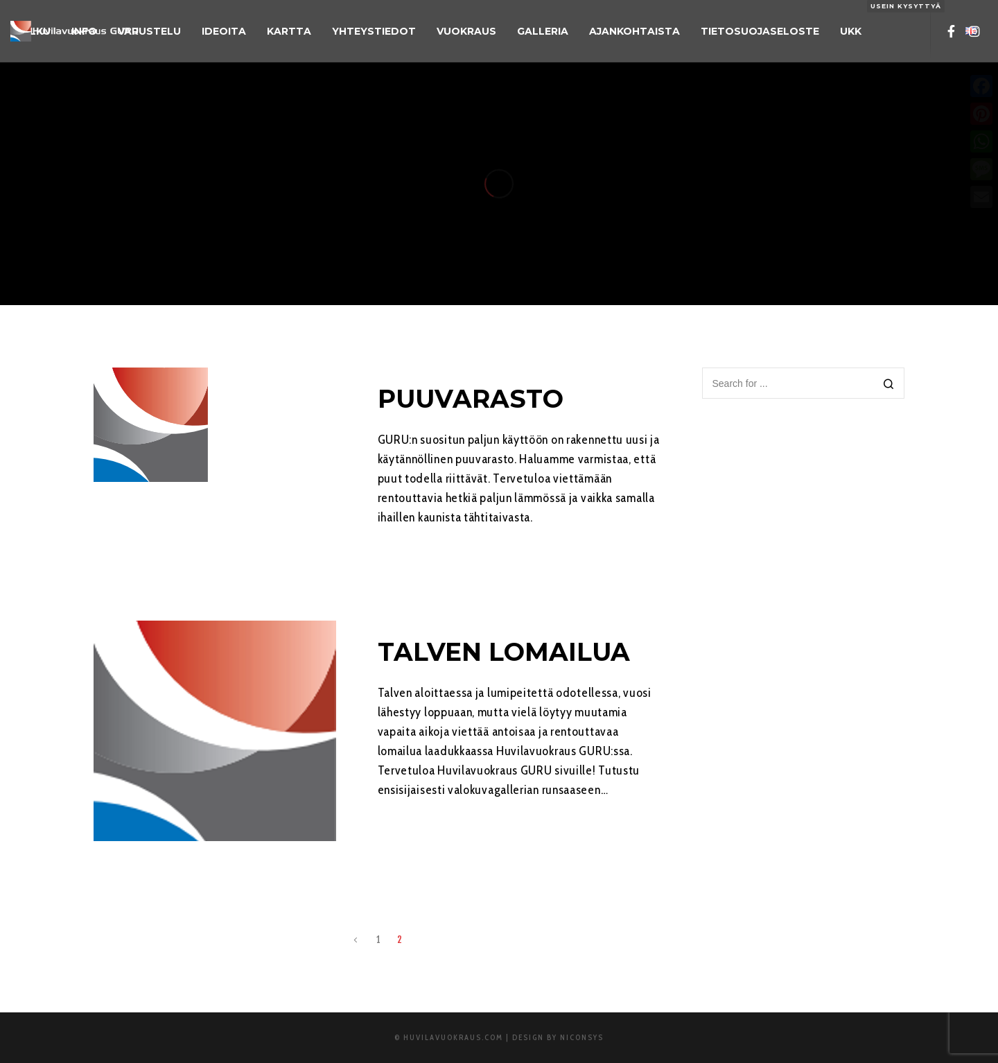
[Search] (888, 384)
